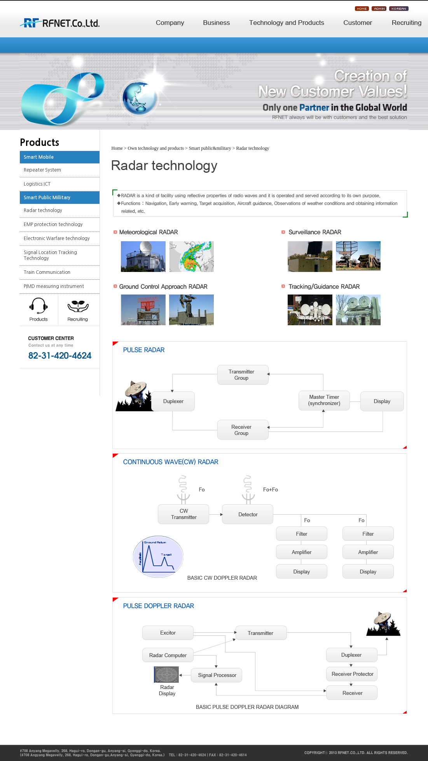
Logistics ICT (37, 184)
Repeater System (42, 170)
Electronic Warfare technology (57, 238)
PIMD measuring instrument (54, 286)
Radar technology (43, 210)
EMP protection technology (53, 224)
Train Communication (47, 272)
